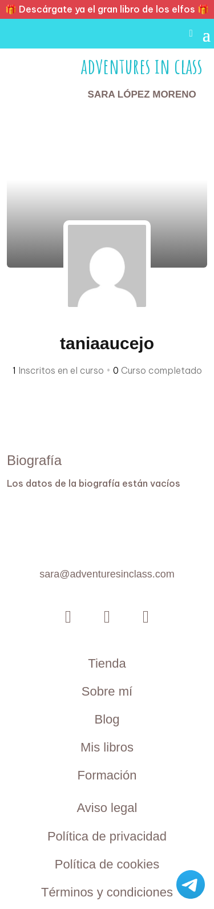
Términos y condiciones (107, 892)
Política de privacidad (107, 836)
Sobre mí (107, 691)
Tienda (107, 663)
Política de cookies (107, 864)
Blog (106, 719)
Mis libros (107, 747)
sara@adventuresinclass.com (106, 574)
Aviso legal (106, 808)
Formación (107, 775)
